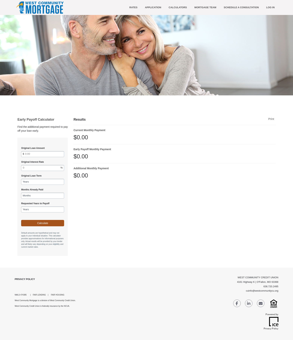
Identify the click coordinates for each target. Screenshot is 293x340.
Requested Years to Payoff (35, 203)
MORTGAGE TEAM (205, 7)
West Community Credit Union (62, 300)
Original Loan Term (31, 175)
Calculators (178, 7)
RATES (133, 7)
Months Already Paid (32, 189)
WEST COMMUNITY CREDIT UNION (258, 277)
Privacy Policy (25, 279)
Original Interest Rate (32, 162)
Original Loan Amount (33, 148)
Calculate (42, 223)
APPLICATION (153, 7)
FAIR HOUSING (57, 295)
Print (271, 118)
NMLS (17, 295)
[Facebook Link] (237, 304)
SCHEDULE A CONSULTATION (241, 7)
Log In (270, 7)
